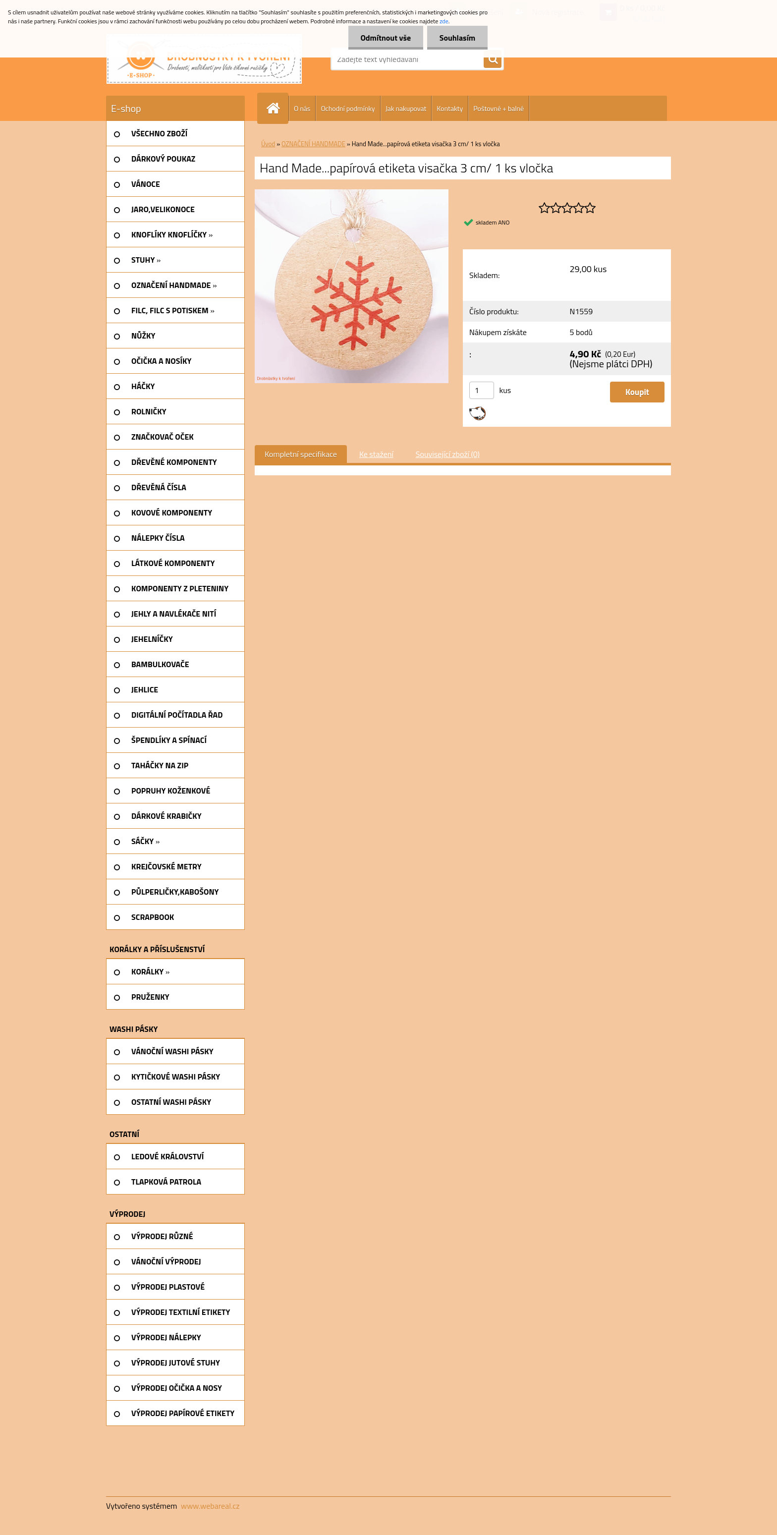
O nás (302, 108)
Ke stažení (376, 454)
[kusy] (481, 390)
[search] (492, 59)
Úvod (268, 144)
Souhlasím (457, 38)
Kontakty (450, 108)
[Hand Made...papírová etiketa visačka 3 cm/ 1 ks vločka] (351, 193)
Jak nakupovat (406, 108)
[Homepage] (277, 108)
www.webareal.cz (210, 1506)
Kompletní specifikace (301, 454)
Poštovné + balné (498, 108)
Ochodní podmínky (348, 108)
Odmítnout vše (385, 38)
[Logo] (204, 59)
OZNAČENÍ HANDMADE (313, 144)
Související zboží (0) (448, 454)
